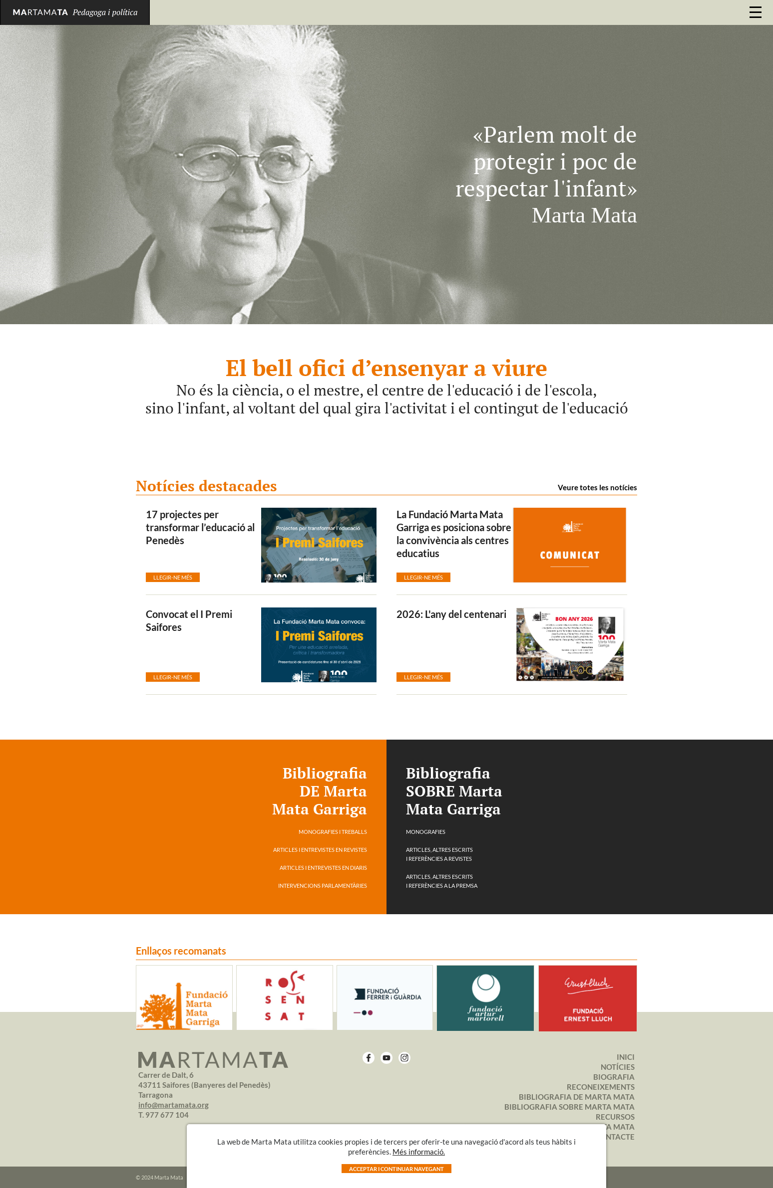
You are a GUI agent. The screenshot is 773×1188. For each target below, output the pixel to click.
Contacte (615, 1136)
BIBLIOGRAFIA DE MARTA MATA (577, 1096)
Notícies (618, 1066)
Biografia (614, 1076)
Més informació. (418, 1151)
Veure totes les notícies (597, 487)
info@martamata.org (173, 1104)
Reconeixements (601, 1086)
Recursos (615, 1116)
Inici (626, 1056)
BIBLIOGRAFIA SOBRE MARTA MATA (569, 1106)
